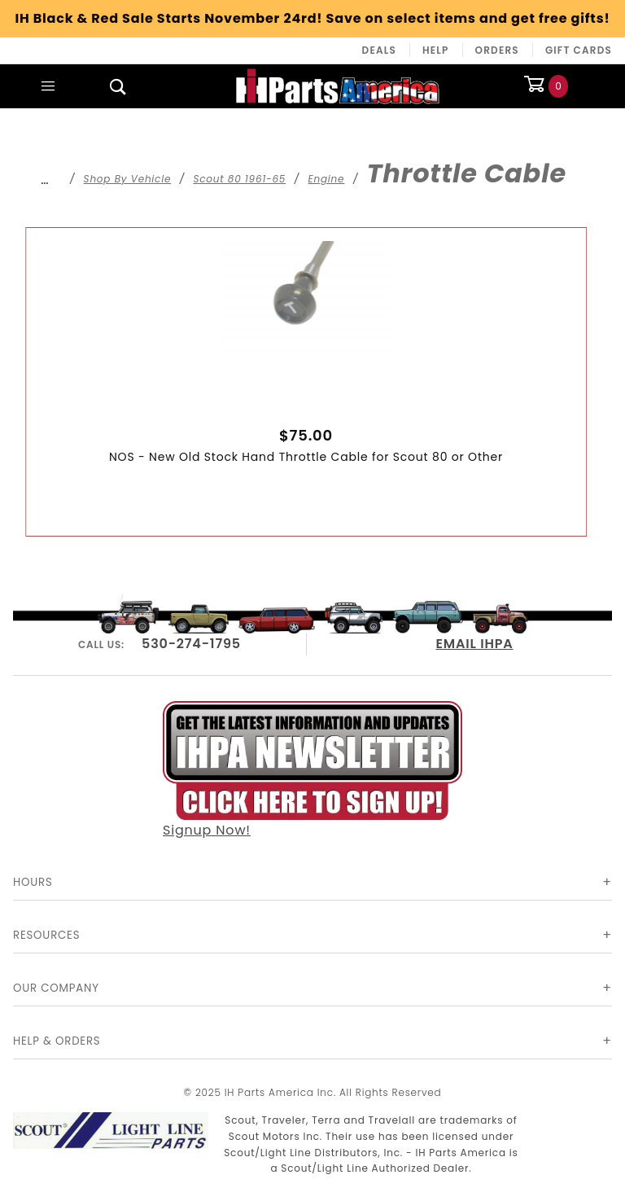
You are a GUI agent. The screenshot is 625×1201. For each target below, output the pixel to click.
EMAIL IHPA (475, 643)
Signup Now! (312, 770)
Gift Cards (578, 50)
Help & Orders (56, 1041)
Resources (46, 935)
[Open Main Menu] (48, 86)
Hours (33, 882)
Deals (379, 50)
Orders (497, 50)
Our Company (56, 988)
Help (435, 50)
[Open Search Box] (118, 86)
